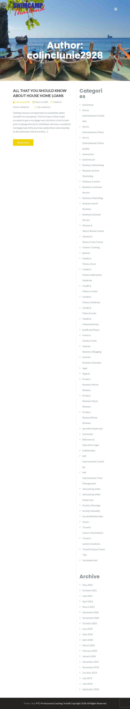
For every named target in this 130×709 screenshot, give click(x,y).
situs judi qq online (91, 488)
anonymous (88, 104)
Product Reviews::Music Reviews (90, 401)
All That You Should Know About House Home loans (40, 93)
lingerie (86, 373)
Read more (23, 142)
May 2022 (87, 584)
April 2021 (87, 601)
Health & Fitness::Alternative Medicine (92, 275)
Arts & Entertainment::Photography (93, 143)
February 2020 (89, 650)
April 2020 (87, 639)
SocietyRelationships (92, 516)
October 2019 (89, 672)
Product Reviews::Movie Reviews (90, 384)
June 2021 (87, 595)
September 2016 (90, 689)
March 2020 (88, 645)
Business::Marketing (92, 198)
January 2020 (89, 656)
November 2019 (90, 667)
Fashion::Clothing (91, 247)
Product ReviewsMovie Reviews (89, 417)
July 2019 (87, 678)
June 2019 (87, 683)
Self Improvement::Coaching (93, 461)
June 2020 (87, 628)
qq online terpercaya (92, 428)
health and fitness (91, 329)
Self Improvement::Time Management (92, 478)
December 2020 (90, 612)
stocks (85, 521)
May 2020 (87, 634)
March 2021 (88, 606)
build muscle (88, 159)
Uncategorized (89, 560)
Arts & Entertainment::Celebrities (93, 115)
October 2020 (89, 623)
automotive (88, 154)
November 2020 (90, 617)
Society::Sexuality (91, 510)
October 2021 (89, 590)
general (86, 252)
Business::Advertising (93, 165)
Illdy (33, 703)
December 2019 (90, 661)
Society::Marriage (91, 505)
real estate (87, 434)
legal (84, 368)
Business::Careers (91, 181)
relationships (88, 450)
